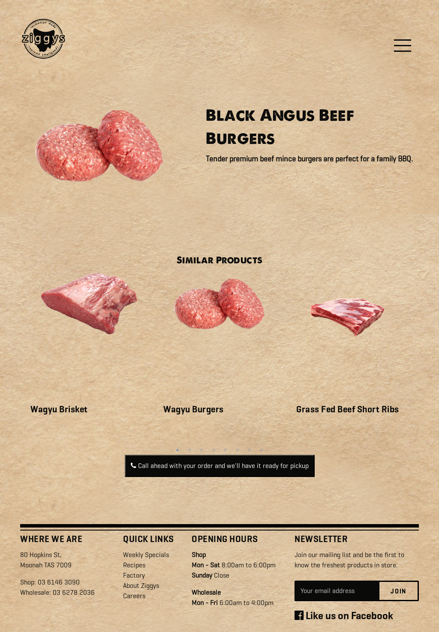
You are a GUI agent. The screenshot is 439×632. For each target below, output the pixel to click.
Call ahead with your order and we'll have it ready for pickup (220, 466)
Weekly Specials (146, 555)
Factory (134, 575)
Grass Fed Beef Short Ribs (347, 409)
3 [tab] (201, 450)
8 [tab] (261, 450)
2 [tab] (189, 450)
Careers (134, 596)
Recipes (134, 565)
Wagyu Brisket (59, 409)
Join (398, 591)
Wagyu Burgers (193, 409)
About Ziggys (141, 585)
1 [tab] (177, 450)
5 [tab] (225, 450)
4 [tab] (213, 450)
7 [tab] (249, 450)
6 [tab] (237, 450)
